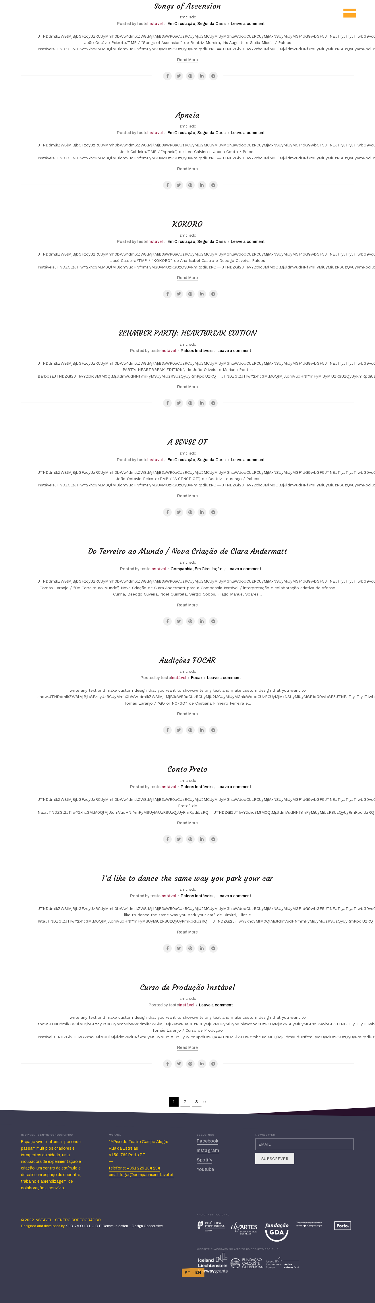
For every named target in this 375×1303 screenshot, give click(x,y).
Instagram (208, 1150)
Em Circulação (181, 24)
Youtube (205, 1169)
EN (198, 1272)
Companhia (182, 569)
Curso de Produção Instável (187, 987)
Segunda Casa (211, 24)
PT (188, 1272)
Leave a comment (248, 24)
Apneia (187, 114)
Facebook (207, 1140)
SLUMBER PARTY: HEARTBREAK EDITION (187, 332)
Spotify (204, 1159)
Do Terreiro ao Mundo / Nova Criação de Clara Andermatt (187, 550)
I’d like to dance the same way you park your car (187, 878)
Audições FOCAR (187, 660)
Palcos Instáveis (196, 351)
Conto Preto (187, 768)
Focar (196, 678)
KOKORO (188, 223)
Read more (187, 60)
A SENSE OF (187, 441)
